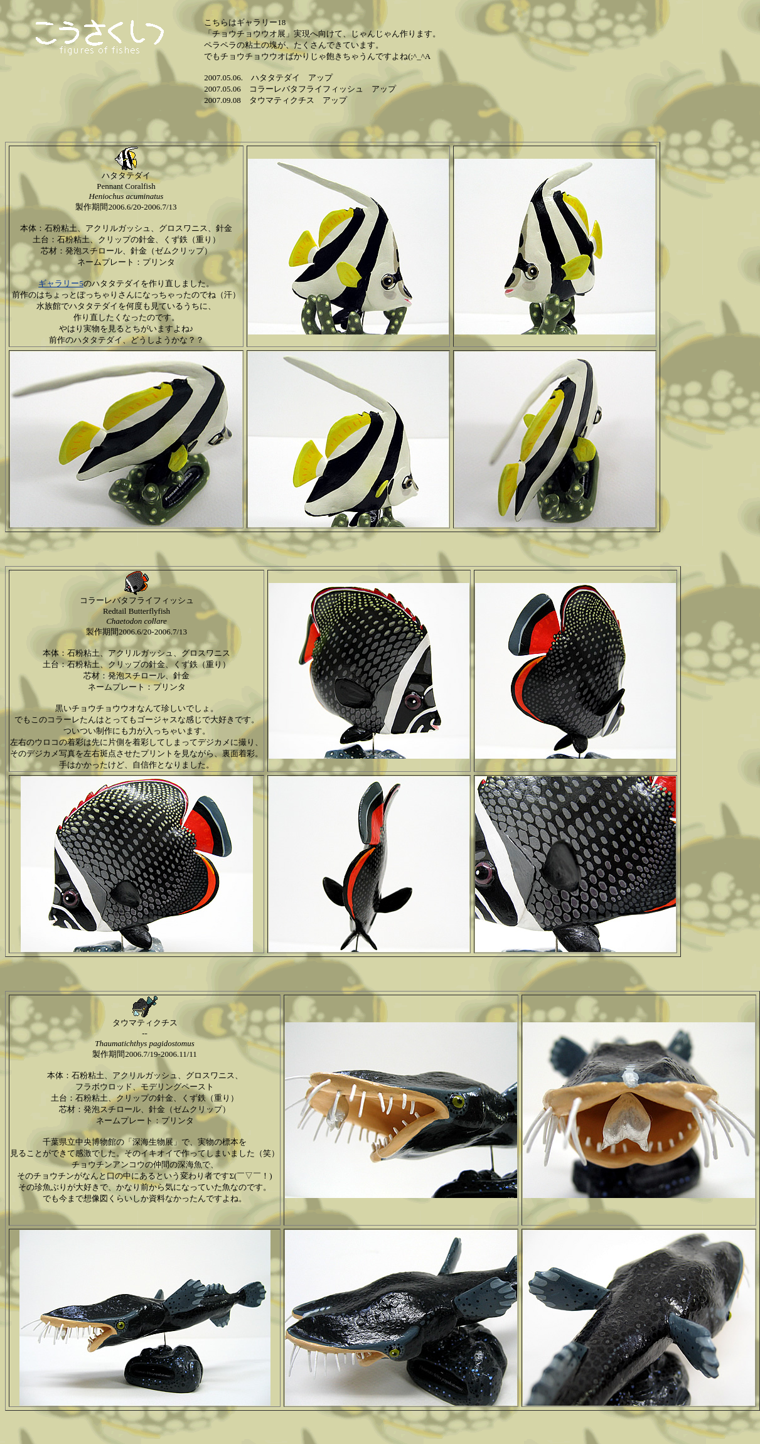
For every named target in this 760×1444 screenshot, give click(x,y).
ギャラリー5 (60, 283)
